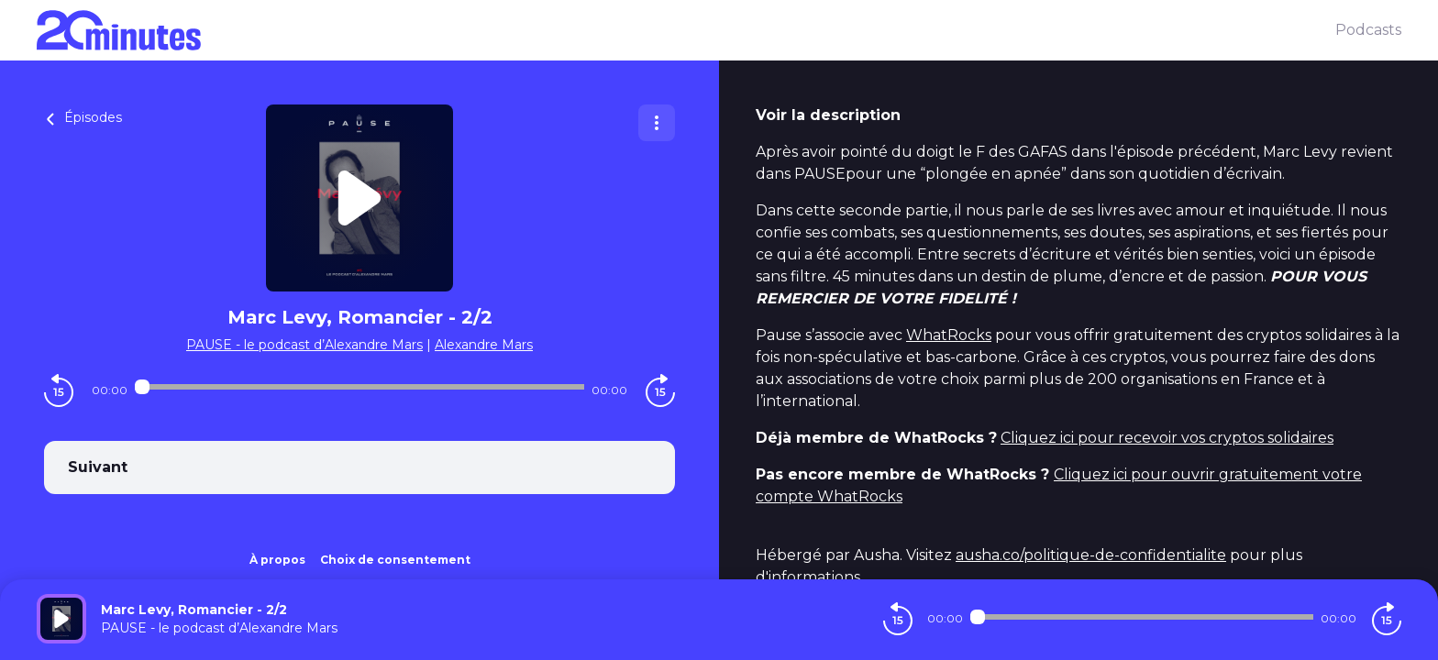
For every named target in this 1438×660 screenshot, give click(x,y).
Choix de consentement (395, 559)
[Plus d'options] (656, 122)
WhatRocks (948, 335)
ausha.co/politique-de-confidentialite (1091, 555)
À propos (277, 559)
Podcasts (1368, 29)
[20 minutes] (686, 30)
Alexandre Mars (484, 344)
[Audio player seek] (359, 386)
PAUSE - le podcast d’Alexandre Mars (304, 344)
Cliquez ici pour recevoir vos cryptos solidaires (1167, 437)
